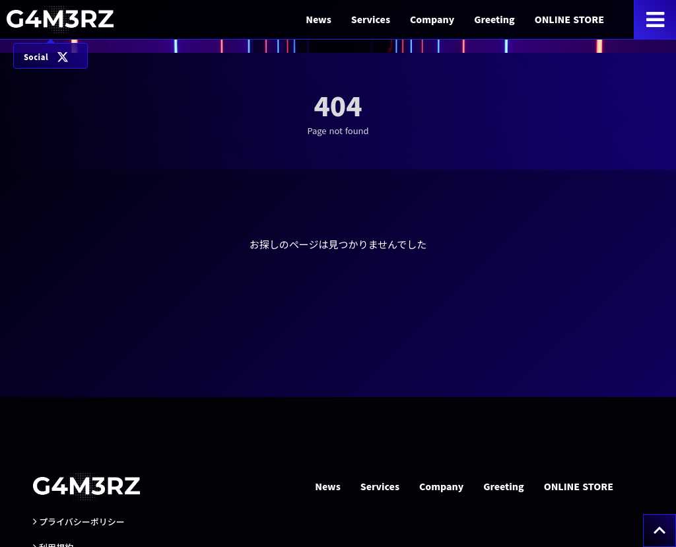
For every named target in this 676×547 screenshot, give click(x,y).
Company (432, 19)
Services (370, 19)
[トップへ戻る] (659, 530)
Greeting (494, 19)
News (318, 19)
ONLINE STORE (569, 19)
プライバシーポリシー (82, 522)
